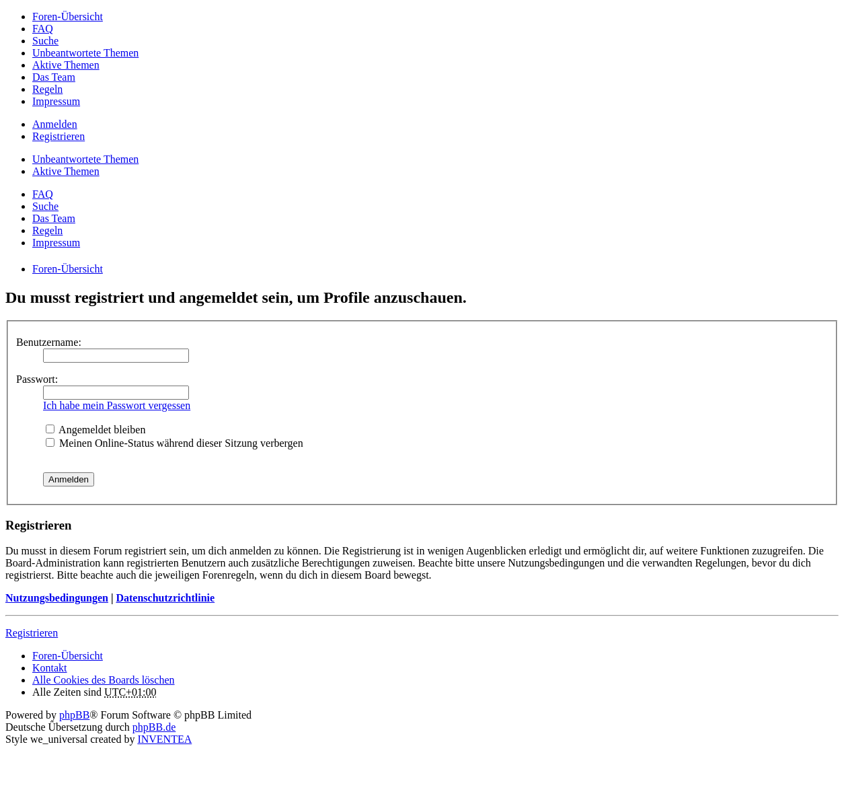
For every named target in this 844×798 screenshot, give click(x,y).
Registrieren (31, 633)
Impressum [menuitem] (56, 101)
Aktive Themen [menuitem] (66, 65)
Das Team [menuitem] (53, 77)
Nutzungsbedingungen (56, 598)
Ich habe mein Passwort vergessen (116, 405)
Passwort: (37, 379)
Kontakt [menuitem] (49, 668)
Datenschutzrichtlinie (165, 598)
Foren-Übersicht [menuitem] (67, 16)
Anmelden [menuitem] (54, 124)
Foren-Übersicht (67, 655)
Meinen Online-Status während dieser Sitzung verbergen (174, 443)
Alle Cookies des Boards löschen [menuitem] (103, 680)
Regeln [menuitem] (47, 89)
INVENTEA (164, 739)
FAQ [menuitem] (42, 28)
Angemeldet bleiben (95, 429)
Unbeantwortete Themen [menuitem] (85, 53)
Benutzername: (48, 342)
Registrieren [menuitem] (58, 136)
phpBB (74, 715)
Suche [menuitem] (45, 40)
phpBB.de (154, 727)
